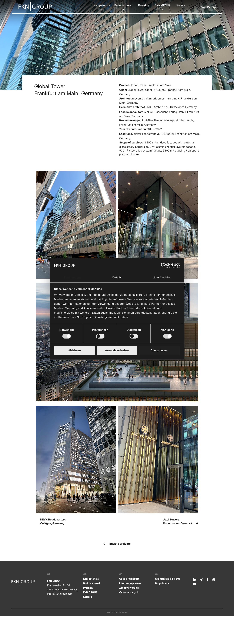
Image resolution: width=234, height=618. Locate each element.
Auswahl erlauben (117, 350)
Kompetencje (91, 578)
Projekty (143, 5)
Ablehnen (74, 350)
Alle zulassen (159, 350)
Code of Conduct (129, 578)
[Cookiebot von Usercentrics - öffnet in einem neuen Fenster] (167, 265)
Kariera (180, 5)
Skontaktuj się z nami (167, 578)
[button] (202, 6)
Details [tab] (117, 277)
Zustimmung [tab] (72, 277)
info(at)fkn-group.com (59, 593)
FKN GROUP (90, 592)
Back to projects (120, 543)
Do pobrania (162, 583)
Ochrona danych (128, 592)
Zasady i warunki (129, 587)
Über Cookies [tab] (162, 277)
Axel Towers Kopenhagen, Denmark (178, 521)
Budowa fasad (91, 583)
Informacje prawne (130, 583)
